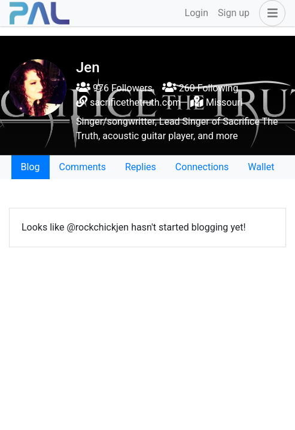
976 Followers (114, 88)
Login (196, 13)
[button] (269, 13)
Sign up (234, 13)
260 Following (200, 88)
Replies (140, 167)
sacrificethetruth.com (135, 102)
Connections (202, 167)
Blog (30, 167)
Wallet (261, 167)
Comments (82, 167)
